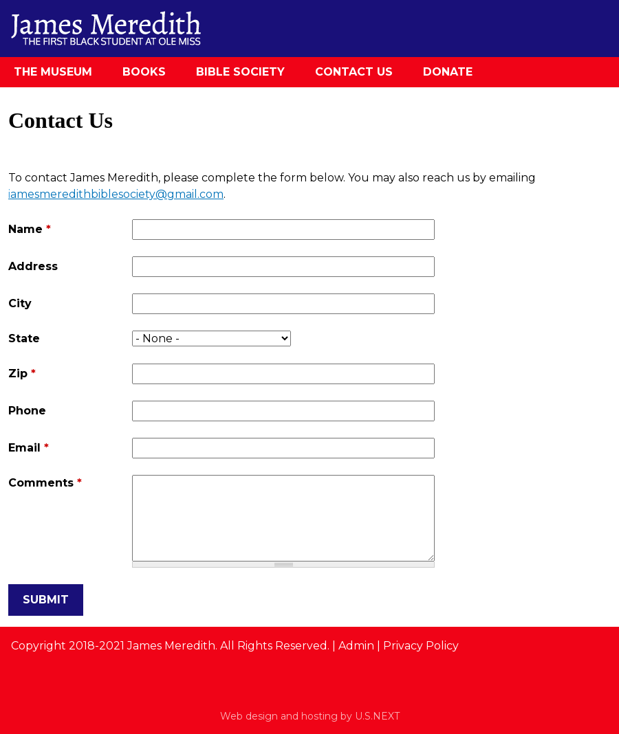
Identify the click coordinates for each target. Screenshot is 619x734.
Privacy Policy (421, 645)
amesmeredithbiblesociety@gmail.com (117, 194)
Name (29, 229)
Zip (22, 373)
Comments (45, 482)
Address (33, 266)
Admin (356, 645)
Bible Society (240, 71)
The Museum (53, 71)
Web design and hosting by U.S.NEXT (310, 716)
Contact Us (354, 71)
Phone (27, 410)
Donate (448, 71)
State (24, 338)
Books (144, 71)
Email (28, 447)
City (20, 303)
